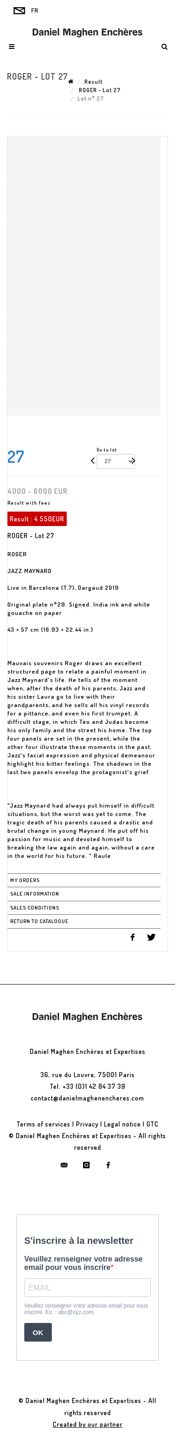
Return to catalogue (39, 921)
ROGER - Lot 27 (99, 90)
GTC (153, 1124)
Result (93, 81)
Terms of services (43, 1124)
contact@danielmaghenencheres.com (87, 1098)
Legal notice (122, 1124)
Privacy (87, 1124)
